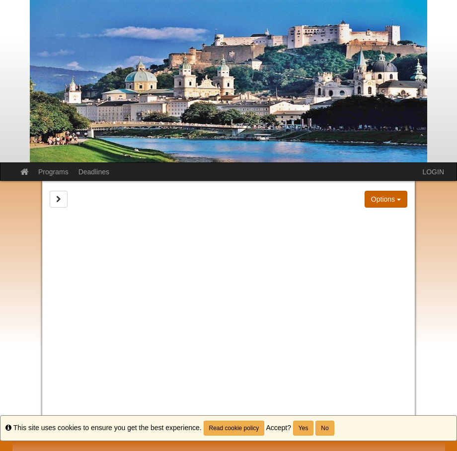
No (324, 428)
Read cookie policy (234, 428)
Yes (303, 428)
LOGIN (433, 172)
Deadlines (93, 172)
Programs (53, 172)
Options (386, 199)
